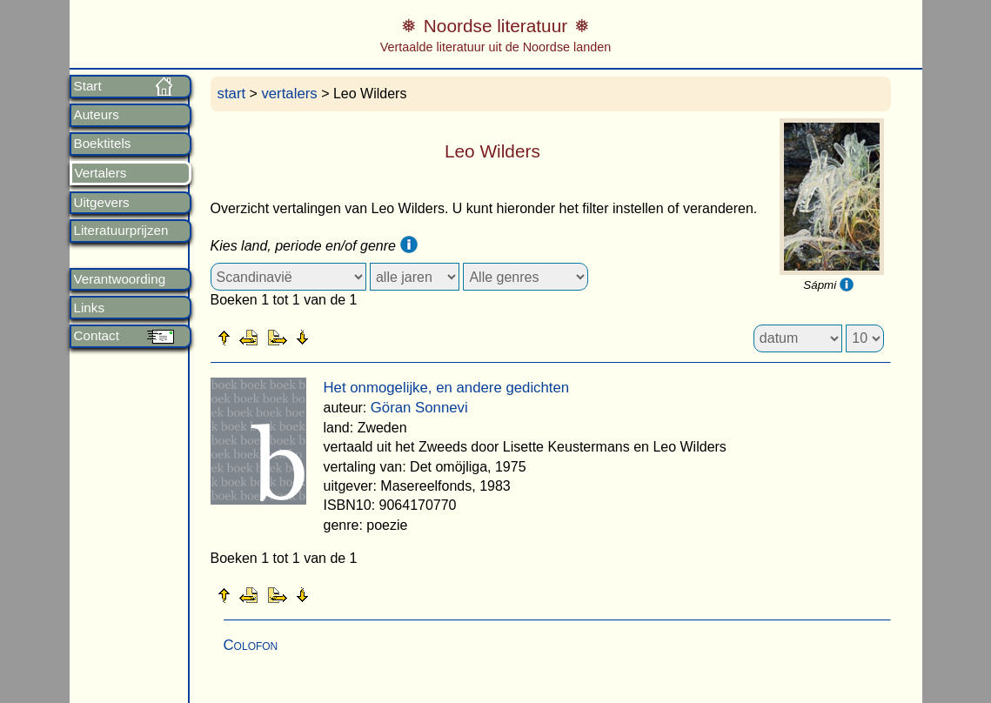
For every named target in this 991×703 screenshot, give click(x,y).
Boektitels (102, 144)
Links (89, 308)
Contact (96, 336)
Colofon (251, 645)
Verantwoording (120, 279)
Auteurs (96, 115)
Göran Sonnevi (419, 407)
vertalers (289, 93)
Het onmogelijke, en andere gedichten (447, 387)
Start (88, 86)
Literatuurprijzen (121, 231)
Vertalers (101, 173)
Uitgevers (102, 203)
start (232, 93)
